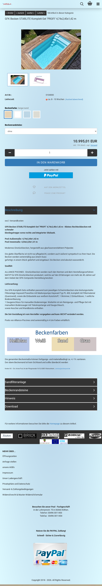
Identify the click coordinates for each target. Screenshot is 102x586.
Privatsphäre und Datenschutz (16, 484)
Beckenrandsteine (16, 390)
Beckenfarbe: (16, 108)
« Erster (9, 13)
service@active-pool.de (62, 368)
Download (11, 406)
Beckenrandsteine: (13, 125)
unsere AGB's (8, 467)
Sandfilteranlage (15, 382)
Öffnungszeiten (9, 456)
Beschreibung (14, 210)
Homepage (55, 423)
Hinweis (10, 398)
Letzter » (41, 13)
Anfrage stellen (9, 461)
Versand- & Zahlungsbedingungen (17, 489)
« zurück (20, 13)
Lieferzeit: (9, 99)
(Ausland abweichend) (74, 99)
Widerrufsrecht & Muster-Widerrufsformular (22, 494)
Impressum (7, 473)
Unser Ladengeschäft (12, 478)
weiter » (30, 13)
